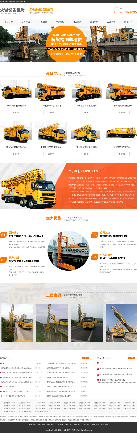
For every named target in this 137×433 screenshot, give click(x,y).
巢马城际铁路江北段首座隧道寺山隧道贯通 (61, 391)
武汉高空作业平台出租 (96, 417)
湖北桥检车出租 (84, 403)
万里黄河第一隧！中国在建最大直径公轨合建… (62, 363)
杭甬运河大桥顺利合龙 (8, 386)
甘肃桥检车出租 (39, 409)
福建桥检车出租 (24, 403)
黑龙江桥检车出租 (25, 412)
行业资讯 (94, 22)
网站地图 (104, 424)
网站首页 (8, 22)
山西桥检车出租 (84, 406)
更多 (85, 358)
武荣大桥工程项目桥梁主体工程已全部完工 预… (17, 382)
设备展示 (43, 22)
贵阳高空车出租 (23, 420)
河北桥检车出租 (114, 406)
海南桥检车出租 (9, 412)
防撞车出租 (33, 417)
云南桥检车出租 (129, 403)
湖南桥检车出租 (69, 403)
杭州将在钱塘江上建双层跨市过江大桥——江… (62, 386)
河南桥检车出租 (99, 406)
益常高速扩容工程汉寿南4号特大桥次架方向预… (17, 377)
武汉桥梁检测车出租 (79, 417)
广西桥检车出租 (54, 403)
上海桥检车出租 (54, 406)
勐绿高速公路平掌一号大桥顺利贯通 (59, 368)
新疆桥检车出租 (84, 409)
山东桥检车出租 (69, 406)
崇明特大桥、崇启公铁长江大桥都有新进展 (61, 382)
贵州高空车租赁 (11, 420)
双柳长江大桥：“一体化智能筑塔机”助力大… (16, 391)
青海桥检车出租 (69, 409)
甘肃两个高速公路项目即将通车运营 (13, 396)
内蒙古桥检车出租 (41, 412)
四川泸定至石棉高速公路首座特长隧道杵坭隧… (62, 372)
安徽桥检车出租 (114, 403)
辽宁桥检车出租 (114, 409)
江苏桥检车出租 (39, 406)
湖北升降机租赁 (110, 417)
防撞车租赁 (24, 417)
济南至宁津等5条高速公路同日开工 (58, 377)
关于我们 (26, 22)
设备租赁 (77, 22)
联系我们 (128, 22)
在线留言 (111, 22)
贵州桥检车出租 (9, 406)
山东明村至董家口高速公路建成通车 (59, 396)
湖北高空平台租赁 (64, 417)
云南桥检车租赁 (51, 417)
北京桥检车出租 (129, 406)
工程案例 (60, 22)
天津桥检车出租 (9, 409)
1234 (2, 363)
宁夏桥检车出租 (54, 409)
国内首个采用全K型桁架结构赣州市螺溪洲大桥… (17, 372)
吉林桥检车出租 (129, 409)
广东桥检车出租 (39, 403)
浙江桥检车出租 (9, 403)
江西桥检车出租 (99, 403)
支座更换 (42, 417)
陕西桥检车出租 (24, 409)
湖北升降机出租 (123, 417)
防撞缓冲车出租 (13, 417)
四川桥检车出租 (24, 406)
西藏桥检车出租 (99, 409)
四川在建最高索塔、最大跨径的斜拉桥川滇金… (16, 368)
